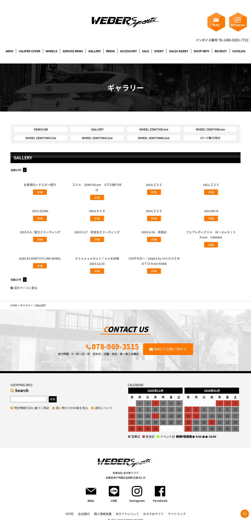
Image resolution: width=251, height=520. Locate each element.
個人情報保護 (102, 514)
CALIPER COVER (29, 51)
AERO (9, 51)
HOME (13, 305)
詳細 (40, 192)
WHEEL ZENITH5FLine (41, 138)
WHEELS (51, 51)
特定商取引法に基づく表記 (31, 408)
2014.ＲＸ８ (97, 211)
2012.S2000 (40, 211)
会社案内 (84, 514)
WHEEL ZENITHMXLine (154, 138)
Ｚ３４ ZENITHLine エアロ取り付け (97, 187)
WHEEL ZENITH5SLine (97, 138)
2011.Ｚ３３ (211, 185)
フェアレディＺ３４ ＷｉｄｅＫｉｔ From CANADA (212, 234)
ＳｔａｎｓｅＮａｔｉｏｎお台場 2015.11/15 (98, 261)
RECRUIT (221, 51)
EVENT (159, 51)
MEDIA (110, 51)
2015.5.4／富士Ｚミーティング (40, 232)
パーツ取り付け (210, 138)
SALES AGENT (178, 51)
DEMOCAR (41, 129)
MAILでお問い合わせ (170, 349)
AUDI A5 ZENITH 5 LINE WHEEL (40, 258)
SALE (145, 51)
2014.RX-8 (211, 211)
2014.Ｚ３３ (154, 211)
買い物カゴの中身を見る (72, 408)
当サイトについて (127, 514)
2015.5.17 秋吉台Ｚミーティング (97, 232)
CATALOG (238, 51)
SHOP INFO (201, 51)
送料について (103, 408)
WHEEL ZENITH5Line (153, 129)
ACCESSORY (128, 51)
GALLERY (94, 51)
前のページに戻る (23, 288)
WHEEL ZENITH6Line (210, 129)
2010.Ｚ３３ (154, 185)
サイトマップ (177, 514)
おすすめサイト (153, 514)
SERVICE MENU (73, 51)
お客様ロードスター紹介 (40, 185)
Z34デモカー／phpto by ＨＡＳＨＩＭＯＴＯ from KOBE (154, 261)
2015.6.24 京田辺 (153, 232)
